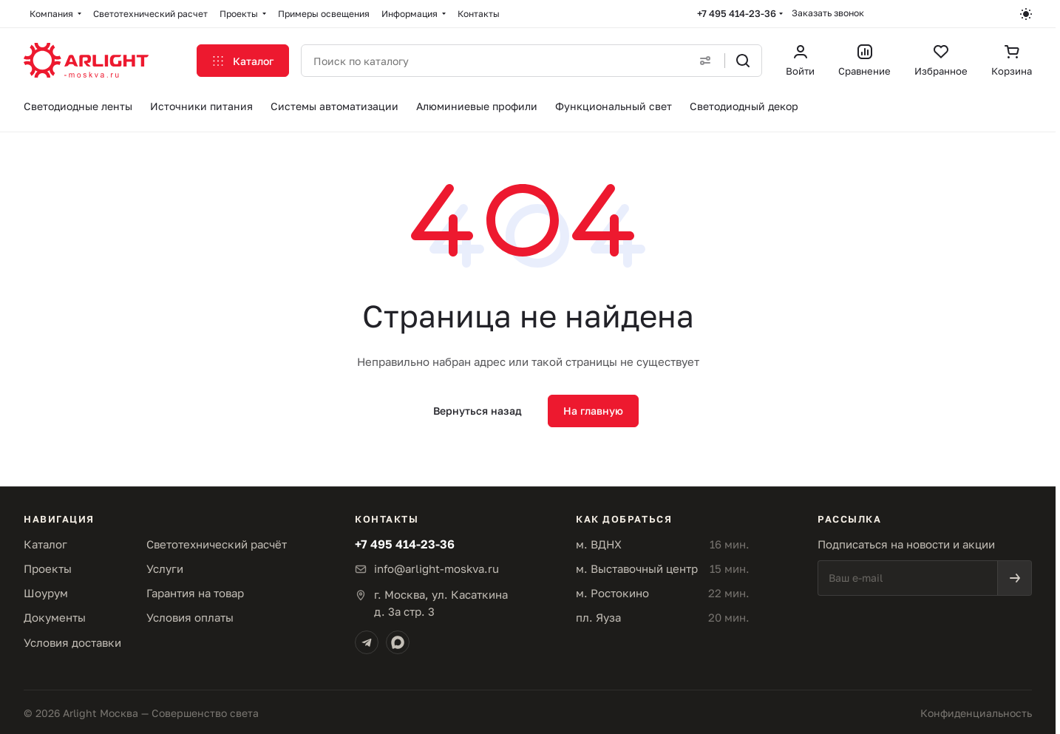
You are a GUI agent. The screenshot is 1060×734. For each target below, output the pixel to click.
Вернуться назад (477, 410)
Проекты (48, 568)
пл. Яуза (598, 617)
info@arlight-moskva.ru (436, 568)
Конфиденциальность (976, 713)
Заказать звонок (828, 12)
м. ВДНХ (599, 544)
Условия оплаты (190, 617)
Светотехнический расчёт (216, 544)
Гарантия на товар (195, 592)
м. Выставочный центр (637, 568)
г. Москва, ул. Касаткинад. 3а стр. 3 (441, 603)
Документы (55, 617)
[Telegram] (366, 642)
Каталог (45, 544)
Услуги (164, 568)
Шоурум (46, 592)
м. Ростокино (612, 592)
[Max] (398, 642)
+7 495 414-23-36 (736, 13)
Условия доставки (72, 642)
